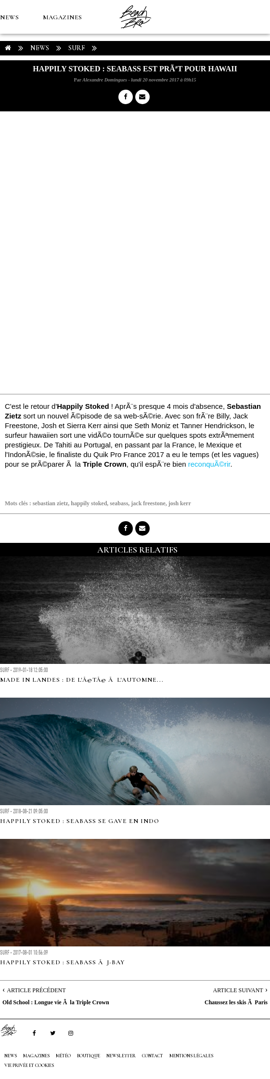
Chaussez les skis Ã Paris (236, 1002)
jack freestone (148, 503)
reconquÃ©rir (209, 464)
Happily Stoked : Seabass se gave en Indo (79, 821)
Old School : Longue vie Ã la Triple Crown (55, 1002)
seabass (119, 503)
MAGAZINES (62, 17)
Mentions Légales (191, 1056)
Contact (152, 1056)
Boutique (52, 85)
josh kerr (179, 503)
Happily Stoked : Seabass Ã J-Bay (62, 962)
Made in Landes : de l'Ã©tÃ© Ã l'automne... (82, 680)
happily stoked (89, 503)
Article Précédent (36, 990)
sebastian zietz (50, 503)
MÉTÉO (11, 85)
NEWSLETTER (121, 1056)
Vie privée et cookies (29, 1065)
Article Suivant (238, 990)
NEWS (9, 17)
